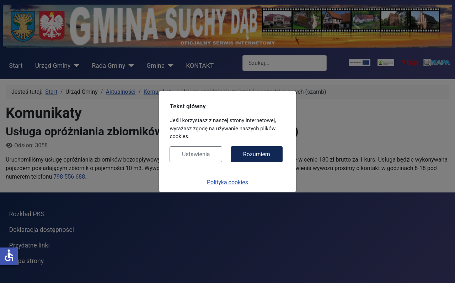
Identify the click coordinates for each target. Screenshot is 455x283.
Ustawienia (196, 154)
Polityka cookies (227, 182)
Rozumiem (256, 154)
